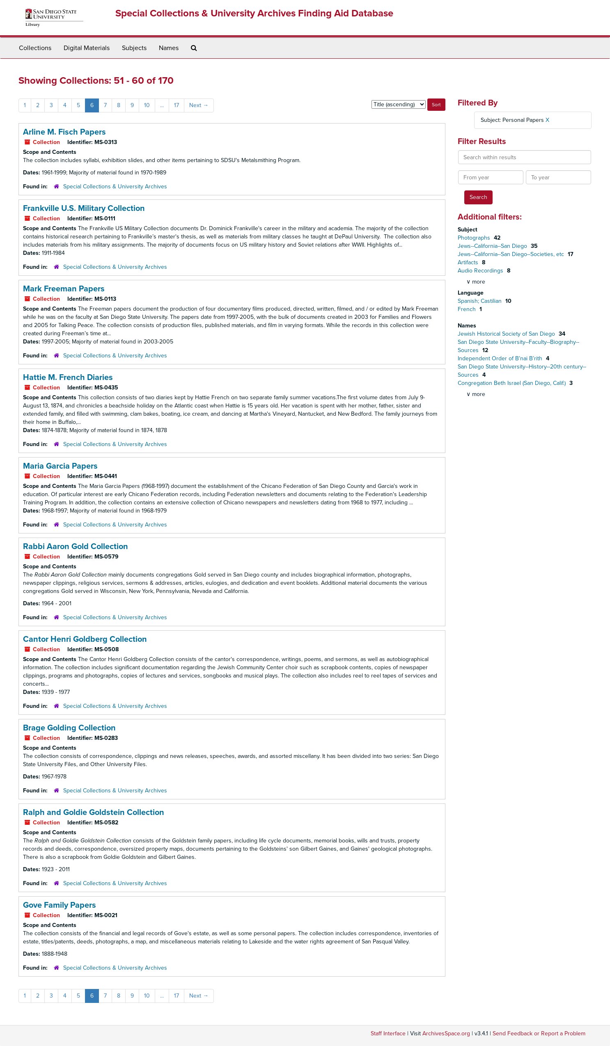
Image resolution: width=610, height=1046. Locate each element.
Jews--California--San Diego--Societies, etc (512, 254)
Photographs (475, 237)
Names (169, 48)
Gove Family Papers (59, 905)
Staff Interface (388, 1033)
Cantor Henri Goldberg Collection (85, 639)
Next (199, 105)
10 (147, 105)
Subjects (134, 48)
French (467, 309)
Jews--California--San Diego (493, 246)
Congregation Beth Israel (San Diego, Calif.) (512, 383)
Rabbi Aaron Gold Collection (75, 547)
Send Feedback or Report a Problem (539, 1033)
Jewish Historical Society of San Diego (507, 333)
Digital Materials (87, 48)
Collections (35, 48)
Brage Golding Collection (69, 728)
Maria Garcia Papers (60, 466)
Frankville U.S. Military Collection (84, 208)
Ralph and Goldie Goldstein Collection (93, 812)
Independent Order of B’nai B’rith (501, 358)
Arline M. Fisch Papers (64, 132)
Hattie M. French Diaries (68, 377)
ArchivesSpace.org (446, 1033)
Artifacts (469, 262)
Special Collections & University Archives (115, 186)
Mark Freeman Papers (64, 289)
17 (176, 105)
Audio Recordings (481, 270)
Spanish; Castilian (480, 301)
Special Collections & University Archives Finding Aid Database (254, 13)
